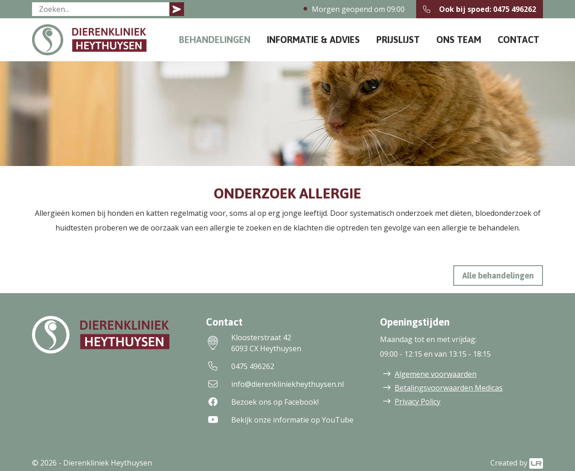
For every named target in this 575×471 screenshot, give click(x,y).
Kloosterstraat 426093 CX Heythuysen (253, 342)
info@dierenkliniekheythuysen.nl (275, 384)
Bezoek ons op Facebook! (262, 402)
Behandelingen (214, 39)
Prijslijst (398, 39)
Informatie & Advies (313, 39)
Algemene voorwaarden (436, 374)
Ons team (458, 39)
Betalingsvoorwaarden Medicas (449, 388)
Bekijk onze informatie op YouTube (279, 420)
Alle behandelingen (498, 275)
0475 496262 (240, 366)
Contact (518, 39)
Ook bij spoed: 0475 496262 (479, 9)
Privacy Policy (417, 401)
